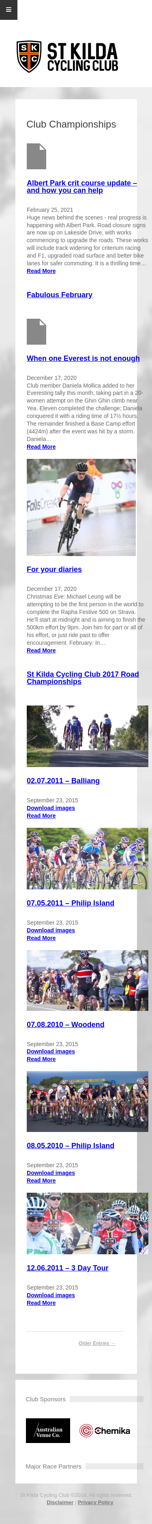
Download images (51, 808)
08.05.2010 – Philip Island (70, 1146)
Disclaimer (60, 1502)
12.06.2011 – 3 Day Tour (68, 1268)
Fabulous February (59, 295)
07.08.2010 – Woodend (66, 1025)
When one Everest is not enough (83, 358)
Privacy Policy (95, 1502)
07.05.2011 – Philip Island (70, 903)
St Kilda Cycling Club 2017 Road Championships (83, 678)
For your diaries (54, 569)
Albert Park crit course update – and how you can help (82, 186)
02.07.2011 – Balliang (63, 781)
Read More (41, 271)
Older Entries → (97, 1343)
